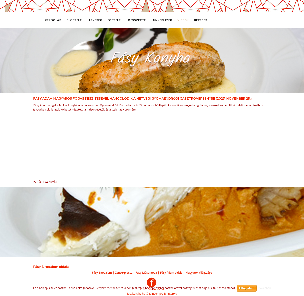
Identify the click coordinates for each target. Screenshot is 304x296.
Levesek (95, 20)
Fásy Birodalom (102, 272)
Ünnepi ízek (162, 20)
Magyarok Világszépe (198, 272)
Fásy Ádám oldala (171, 272)
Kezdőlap (53, 20)
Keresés (200, 20)
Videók (183, 20)
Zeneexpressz (123, 272)
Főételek (115, 20)
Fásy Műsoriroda (146, 272)
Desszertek (138, 20)
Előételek (75, 20)
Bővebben (264, 288)
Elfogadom (246, 288)
